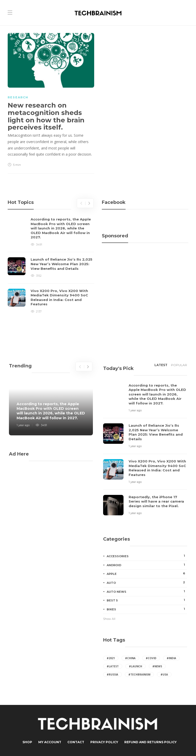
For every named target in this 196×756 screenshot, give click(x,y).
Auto (147, 582)
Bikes (147, 609)
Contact (75, 742)
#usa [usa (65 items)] (164, 674)
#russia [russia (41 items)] (112, 674)
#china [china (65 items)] (130, 658)
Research (18, 97)
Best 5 (147, 600)
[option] (51, 265)
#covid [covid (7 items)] (151, 658)
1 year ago (23, 425)
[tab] (160, 367)
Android (147, 565)
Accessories (147, 556)
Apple (147, 574)
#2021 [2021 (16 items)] (111, 658)
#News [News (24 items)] (157, 666)
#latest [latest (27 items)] (113, 666)
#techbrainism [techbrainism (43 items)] (139, 674)
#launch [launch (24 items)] (135, 666)
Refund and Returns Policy (150, 742)
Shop (27, 742)
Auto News (147, 591)
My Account (49, 742)
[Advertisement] (145, 270)
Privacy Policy (104, 742)
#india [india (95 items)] (171, 658)
